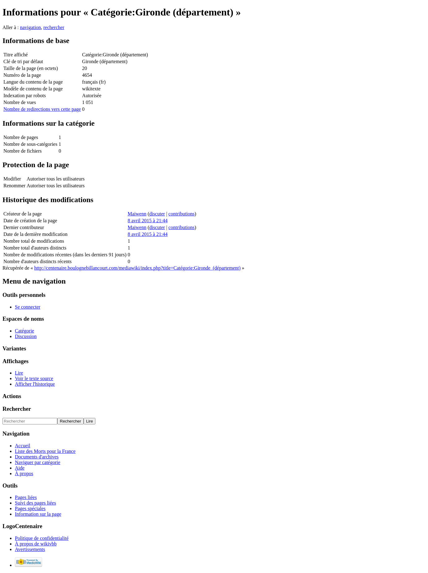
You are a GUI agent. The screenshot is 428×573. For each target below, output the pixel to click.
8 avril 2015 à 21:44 (148, 220)
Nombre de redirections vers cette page (42, 109)
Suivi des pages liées (35, 503)
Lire (19, 372)
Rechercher (16, 409)
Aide (19, 468)
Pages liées (26, 497)
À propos (24, 473)
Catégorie (24, 330)
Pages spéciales (30, 508)
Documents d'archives (37, 456)
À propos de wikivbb (36, 543)
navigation (30, 27)
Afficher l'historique (35, 384)
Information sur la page (38, 514)
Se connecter (27, 307)
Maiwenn (137, 213)
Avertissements (30, 549)
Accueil (22, 445)
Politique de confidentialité (41, 538)
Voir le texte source (34, 378)
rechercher (53, 27)
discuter (157, 213)
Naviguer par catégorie (37, 462)
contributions (181, 213)
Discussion (26, 336)
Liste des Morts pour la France (45, 451)
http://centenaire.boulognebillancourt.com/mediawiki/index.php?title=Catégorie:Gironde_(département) (137, 268)
